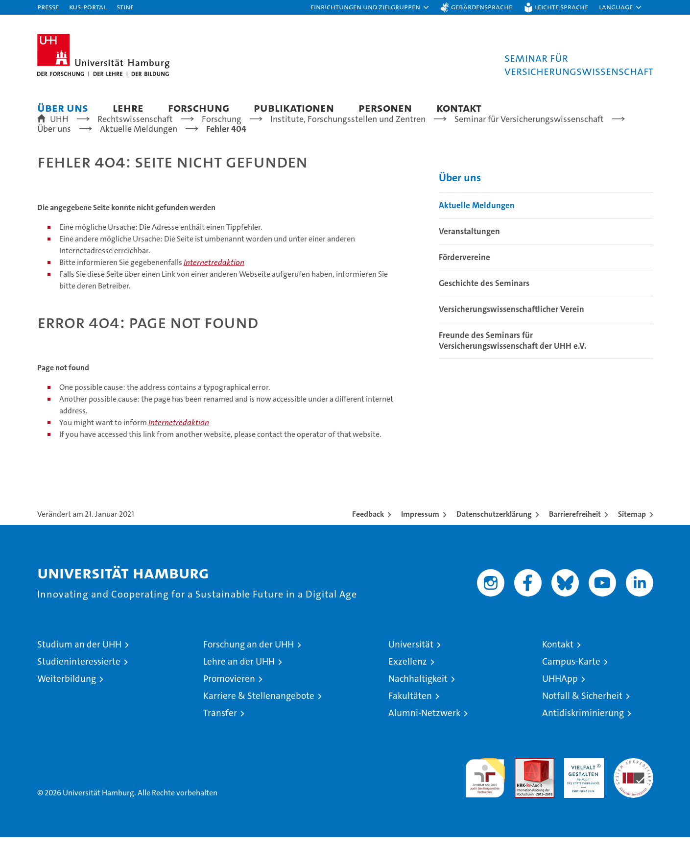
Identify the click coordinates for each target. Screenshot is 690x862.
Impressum (420, 539)
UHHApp (560, 703)
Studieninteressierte (78, 686)
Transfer (220, 738)
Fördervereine (464, 282)
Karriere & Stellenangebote (258, 721)
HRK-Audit (581, 788)
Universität (410, 669)
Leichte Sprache (561, 6)
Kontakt (458, 107)
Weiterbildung (66, 703)
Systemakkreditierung (633, 788)
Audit (524, 788)
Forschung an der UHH (248, 669)
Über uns (62, 107)
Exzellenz (407, 686)
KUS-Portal (87, 6)
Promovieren (229, 703)
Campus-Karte (571, 686)
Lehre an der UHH (239, 686)
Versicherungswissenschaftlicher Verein (511, 334)
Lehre (128, 107)
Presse (48, 6)
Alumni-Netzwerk (424, 738)
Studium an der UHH (79, 669)
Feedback (368, 539)
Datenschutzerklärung (494, 539)
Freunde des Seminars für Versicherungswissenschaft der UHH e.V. (512, 365)
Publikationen (294, 107)
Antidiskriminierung (583, 738)
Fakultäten (410, 721)
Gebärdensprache (481, 6)
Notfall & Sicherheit (582, 721)
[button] (370, 7)
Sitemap (632, 539)
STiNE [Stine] (125, 6)
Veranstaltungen (469, 256)
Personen (385, 107)
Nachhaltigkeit (418, 703)
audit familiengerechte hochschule (485, 798)
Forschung (198, 107)
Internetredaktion (214, 287)
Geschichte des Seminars (484, 308)
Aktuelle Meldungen (477, 230)
